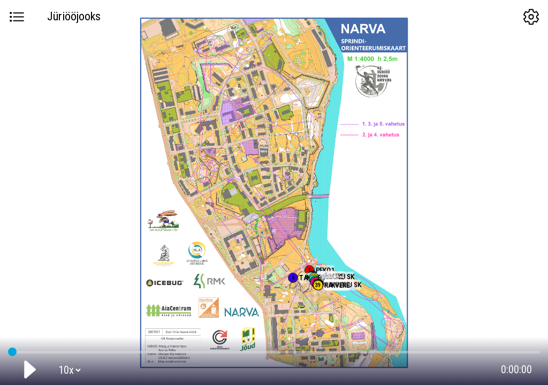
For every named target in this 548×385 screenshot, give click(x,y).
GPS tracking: (274, 349)
